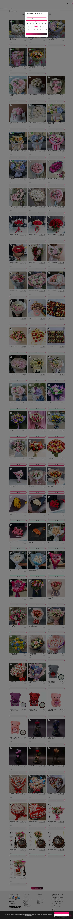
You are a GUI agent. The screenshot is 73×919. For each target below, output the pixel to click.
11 (43, 26)
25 (43, 29)
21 (31, 29)
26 (46, 29)
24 (40, 29)
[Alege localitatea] (36, 19)
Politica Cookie (26, 915)
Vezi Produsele (36, 34)
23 (37, 29)
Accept (62, 912)
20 (28, 29)
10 (40, 26)
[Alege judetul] (36, 16)
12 (46, 26)
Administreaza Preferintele (62, 917)
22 (34, 29)
